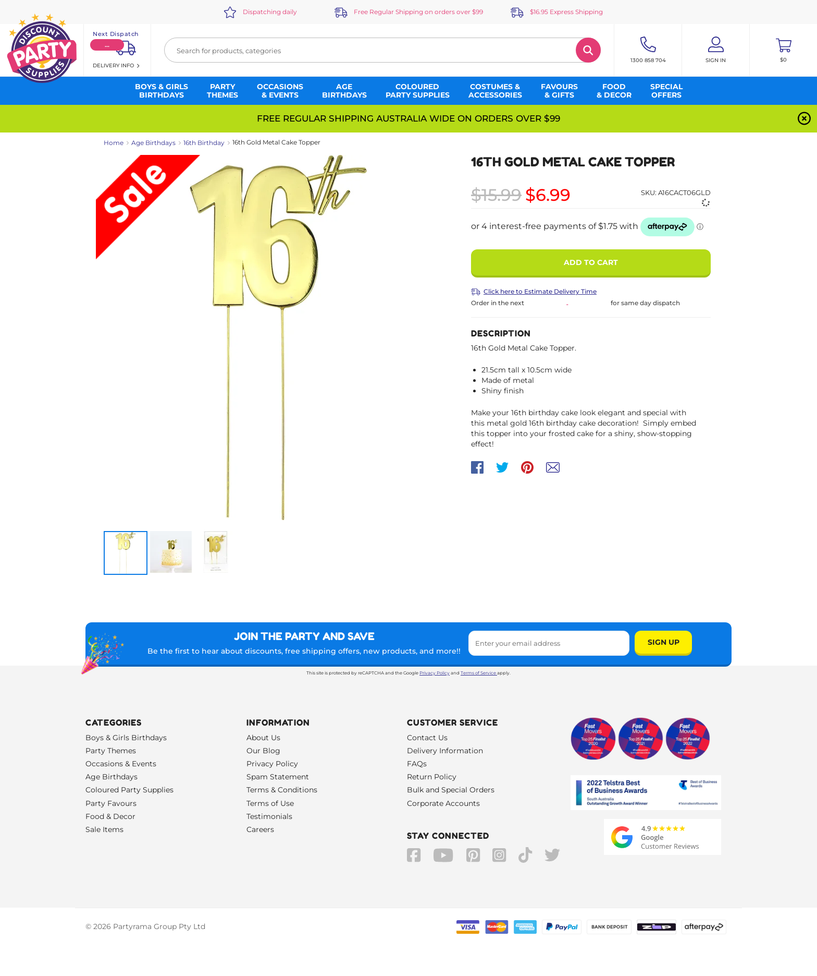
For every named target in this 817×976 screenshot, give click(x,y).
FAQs (417, 763)
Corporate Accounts (443, 803)
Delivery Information (445, 750)
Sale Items (104, 829)
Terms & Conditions (281, 789)
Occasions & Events (120, 763)
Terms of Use (270, 803)
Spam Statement (277, 776)
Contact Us (427, 737)
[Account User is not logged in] (715, 50)
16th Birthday (204, 143)
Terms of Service (479, 673)
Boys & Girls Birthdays (126, 737)
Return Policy (431, 776)
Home (113, 143)
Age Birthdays (153, 143)
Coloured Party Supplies (129, 789)
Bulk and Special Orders (450, 789)
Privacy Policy (434, 673)
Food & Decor (110, 816)
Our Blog (263, 750)
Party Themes (110, 750)
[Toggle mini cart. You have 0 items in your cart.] (783, 50)
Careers (260, 829)
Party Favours (111, 803)
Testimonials (269, 816)
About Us (263, 737)
